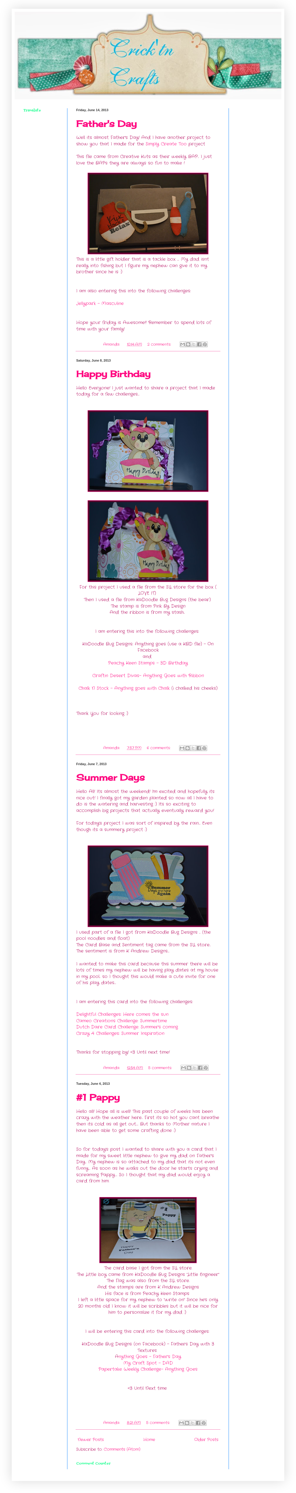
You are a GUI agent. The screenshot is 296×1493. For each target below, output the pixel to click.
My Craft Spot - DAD (148, 1363)
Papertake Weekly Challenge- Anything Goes (148, 1369)
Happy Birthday (113, 374)
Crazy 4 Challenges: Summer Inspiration (120, 1033)
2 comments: (160, 344)
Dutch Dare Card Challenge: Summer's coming (127, 1027)
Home (149, 1440)
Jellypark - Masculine (100, 303)
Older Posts (206, 1440)
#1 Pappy (98, 1097)
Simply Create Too (166, 144)
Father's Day (106, 123)
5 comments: (160, 1068)
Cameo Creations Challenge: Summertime (121, 1021)
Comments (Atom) (122, 1449)
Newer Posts (91, 1440)
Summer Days (110, 777)
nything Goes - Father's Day (149, 1356)
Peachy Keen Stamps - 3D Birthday (148, 663)
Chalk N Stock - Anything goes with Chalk (124, 688)
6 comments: (159, 748)
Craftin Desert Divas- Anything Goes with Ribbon (148, 675)
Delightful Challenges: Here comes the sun (122, 1014)
